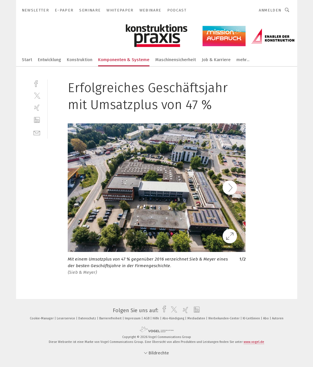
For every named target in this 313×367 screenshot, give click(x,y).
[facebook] (36, 83)
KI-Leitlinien (252, 318)
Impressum (133, 318)
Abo (266, 318)
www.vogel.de (254, 342)
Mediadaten (196, 318)
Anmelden (270, 10)
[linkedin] (36, 120)
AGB (147, 318)
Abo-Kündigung (173, 318)
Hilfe (156, 318)
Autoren (277, 318)
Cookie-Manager (42, 318)
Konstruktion (79, 59)
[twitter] (36, 95)
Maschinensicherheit (175, 59)
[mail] (36, 132)
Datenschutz (87, 318)
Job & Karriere (216, 59)
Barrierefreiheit (111, 318)
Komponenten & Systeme (123, 59)
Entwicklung (49, 59)
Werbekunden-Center (224, 318)
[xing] (36, 107)
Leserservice (66, 318)
